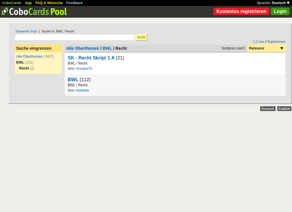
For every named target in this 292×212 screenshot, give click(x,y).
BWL (107, 48)
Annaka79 (84, 69)
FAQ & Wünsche (49, 3)
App (28, 3)
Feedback (75, 3)
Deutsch (281, 3)
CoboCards (11, 3)
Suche (141, 37)
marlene (82, 90)
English (284, 108)
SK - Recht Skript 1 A (91, 57)
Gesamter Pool (26, 31)
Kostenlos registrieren (241, 11)
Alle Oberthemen (29, 56)
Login (280, 11)
